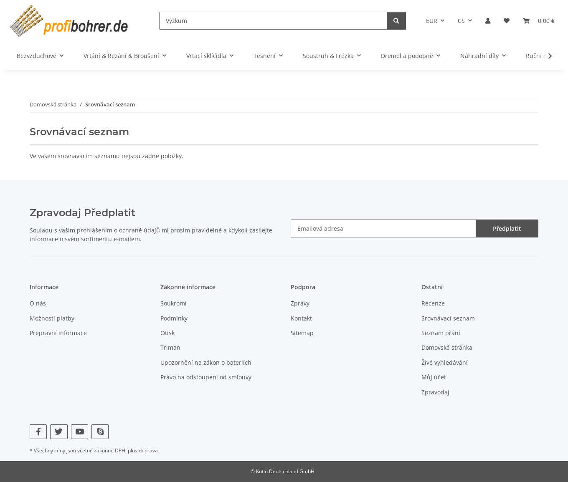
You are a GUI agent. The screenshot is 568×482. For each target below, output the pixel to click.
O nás (38, 303)
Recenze (433, 303)
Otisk (167, 333)
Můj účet (433, 377)
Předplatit (507, 228)
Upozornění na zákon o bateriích (205, 362)
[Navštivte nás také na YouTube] (79, 431)
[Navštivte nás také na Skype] (100, 431)
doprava (148, 450)
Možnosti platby (52, 318)
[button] (488, 20)
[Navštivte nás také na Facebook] (38, 431)
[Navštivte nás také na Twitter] (58, 431)
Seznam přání (440, 333)
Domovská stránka (446, 347)
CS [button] (461, 21)
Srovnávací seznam (448, 318)
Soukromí (173, 303)
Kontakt (301, 318)
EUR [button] (431, 21)
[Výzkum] (273, 21)
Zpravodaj (435, 392)
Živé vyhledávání (444, 362)
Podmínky (174, 318)
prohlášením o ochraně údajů (118, 230)
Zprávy (300, 303)
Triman (170, 347)
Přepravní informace (58, 333)
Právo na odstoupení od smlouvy (205, 377)
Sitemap (302, 333)
